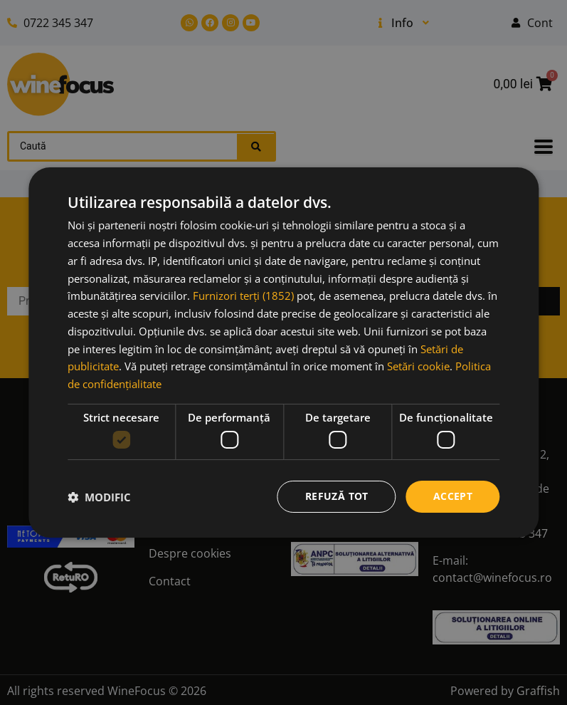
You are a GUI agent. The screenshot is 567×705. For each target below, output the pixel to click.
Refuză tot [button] (337, 496)
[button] (99, 497)
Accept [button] (452, 496)
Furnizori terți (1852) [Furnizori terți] (243, 295)
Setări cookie (418, 366)
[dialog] (283, 352)
